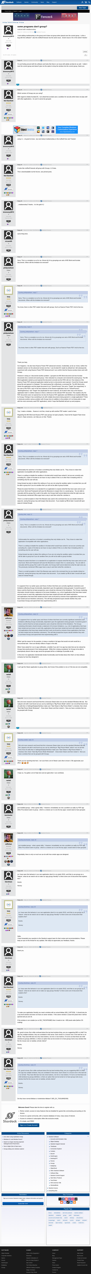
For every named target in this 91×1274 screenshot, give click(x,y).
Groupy (20, 22)
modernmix (81, 1222)
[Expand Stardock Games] (47, 1188)
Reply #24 (20, 1029)
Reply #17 (20, 769)
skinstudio (65, 1220)
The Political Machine (31, 1265)
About (53, 1253)
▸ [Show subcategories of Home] (6, 22)
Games (26, 2)
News (42, 2)
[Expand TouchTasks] (49, 1180)
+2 (8, 686)
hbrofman (8, 882)
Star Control (29, 1262)
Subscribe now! (23, 1203)
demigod (78, 1220)
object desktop (58, 1222)
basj (8, 297)
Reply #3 (19, 135)
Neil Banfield (8, 101)
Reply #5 (19, 201)
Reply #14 (20, 663)
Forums (54, 1272)
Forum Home (8, 11)
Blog (48, 2)
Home (4, 22)
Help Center (80, 1253)
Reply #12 (20, 509)
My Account (80, 1255)
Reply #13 (20, 607)
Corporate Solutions (6, 1255)
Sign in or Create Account (29, 1125)
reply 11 (29, 514)
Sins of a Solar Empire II (32, 1260)
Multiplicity (4, 1265)
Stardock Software (12, 22)
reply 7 (35, 292)
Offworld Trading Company (33, 1267)
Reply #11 (20, 444)
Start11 (3, 1258)
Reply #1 (19, 60)
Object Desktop (5, 1253)
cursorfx (72, 1220)
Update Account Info (82, 1265)
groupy (85, 51)
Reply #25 (20, 1058)
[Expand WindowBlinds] (49, 1185)
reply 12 (35, 614)
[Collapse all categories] (88, 1136)
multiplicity (58, 1215)
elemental (51, 1222)
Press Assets (55, 1265)
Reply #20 (20, 870)
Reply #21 (20, 900)
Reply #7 (19, 256)
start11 (58, 1220)
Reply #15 (20, 698)
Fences (3, 1260)
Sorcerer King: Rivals (31, 1272)
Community (34, 2)
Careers (54, 1260)
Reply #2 (19, 89)
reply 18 (33, 840)
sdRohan (8, 618)
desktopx (72, 1217)
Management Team (57, 1258)
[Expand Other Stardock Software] (49, 1170)
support (50, 1225)
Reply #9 (19, 322)
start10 (66, 1217)
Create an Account (81, 1258)
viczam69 (8, 241)
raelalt (8, 674)
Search (15, 11)
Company (55, 1250)
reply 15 (31, 740)
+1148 (8, 110)
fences (50, 1212)
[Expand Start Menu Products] (49, 1178)
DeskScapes (4, 1262)
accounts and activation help (55, 1217)
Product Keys (80, 1260)
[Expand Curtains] (49, 1151)
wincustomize (79, 1217)
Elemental (28, 1255)
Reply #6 (19, 230)
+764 (8, 627)
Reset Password (81, 1262)
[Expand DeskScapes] (49, 1156)
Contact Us (55, 1270)
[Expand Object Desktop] (49, 1141)
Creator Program (56, 1267)
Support (54, 2)
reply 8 (29, 327)
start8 (70, 1215)
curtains (74, 1222)
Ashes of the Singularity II (32, 1253)
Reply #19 (20, 833)
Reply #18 (20, 804)
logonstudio (67, 1222)
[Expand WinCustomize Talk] (49, 1182)
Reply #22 (20, 947)
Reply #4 (19, 164)
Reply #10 (20, 407)
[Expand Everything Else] (47, 1190)
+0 (8, 250)
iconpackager (52, 1220)
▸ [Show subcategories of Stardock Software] (17, 22)
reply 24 (33, 1065)
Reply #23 (20, 976)
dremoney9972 (8, 36)
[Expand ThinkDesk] (49, 1146)
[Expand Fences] (49, 1161)
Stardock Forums (40, 32)
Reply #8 (19, 285)
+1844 (8, 306)
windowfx (84, 1220)
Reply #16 (20, 733)
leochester (8, 815)
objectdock (51, 1215)
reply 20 (33, 907)
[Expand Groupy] (49, 1163)
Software (19, 2)
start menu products (67, 1212)
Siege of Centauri (30, 1270)
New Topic (82, 8)
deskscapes (76, 1215)
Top (87, 60)
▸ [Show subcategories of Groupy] (23, 22)
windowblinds (57, 1212)
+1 (8, 45)
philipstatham (8, 268)
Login (20, 11)
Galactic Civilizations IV (32, 1258)
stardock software (78, 1212)
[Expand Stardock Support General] (49, 1144)
